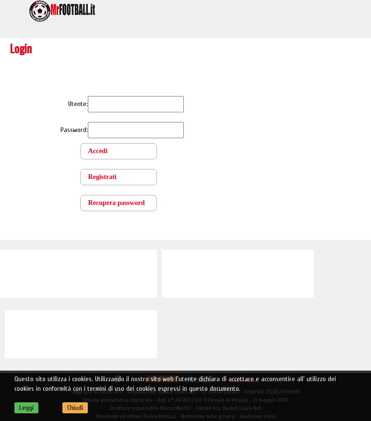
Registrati (102, 176)
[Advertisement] (78, 274)
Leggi (26, 408)
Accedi (98, 151)
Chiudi (75, 408)
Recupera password (116, 202)
